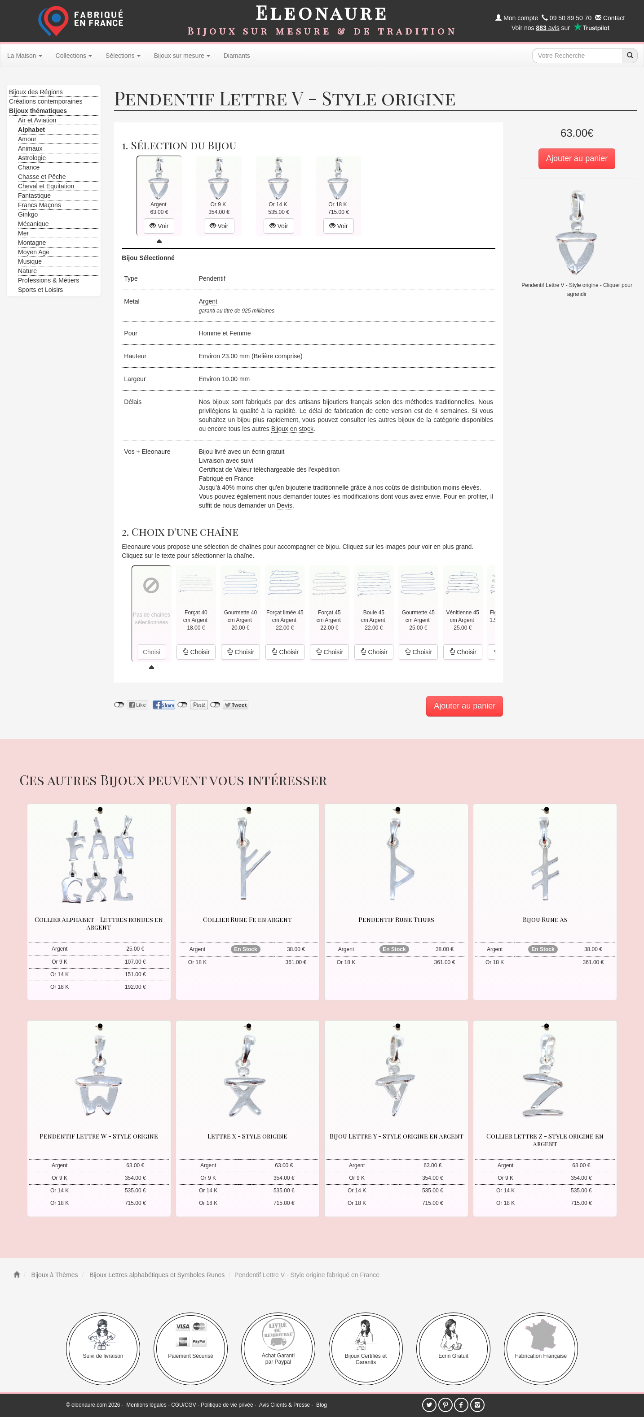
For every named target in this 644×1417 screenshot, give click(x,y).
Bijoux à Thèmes (54, 1274)
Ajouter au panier (577, 158)
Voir (159, 226)
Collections (74, 55)
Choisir (196, 652)
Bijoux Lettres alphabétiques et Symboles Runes (156, 1274)
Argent (208, 301)
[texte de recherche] (577, 55)
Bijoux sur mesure (182, 55)
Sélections (123, 55)
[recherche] (630, 55)
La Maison (24, 55)
